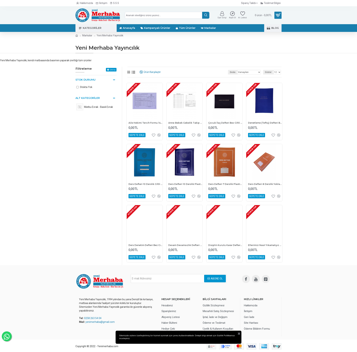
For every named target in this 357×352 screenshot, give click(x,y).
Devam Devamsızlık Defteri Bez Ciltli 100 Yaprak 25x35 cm (185, 245)
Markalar (87, 35)
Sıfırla (112, 69)
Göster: (268, 72)
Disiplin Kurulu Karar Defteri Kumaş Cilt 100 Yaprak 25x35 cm (225, 245)
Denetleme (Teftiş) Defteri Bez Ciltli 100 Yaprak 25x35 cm (265, 122)
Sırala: (233, 72)
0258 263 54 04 (92, 318)
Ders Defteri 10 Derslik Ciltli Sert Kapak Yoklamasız (145, 184)
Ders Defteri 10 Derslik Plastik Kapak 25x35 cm (185, 184)
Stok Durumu (85, 79)
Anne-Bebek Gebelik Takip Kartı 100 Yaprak (185, 122)
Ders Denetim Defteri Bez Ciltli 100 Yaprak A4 (145, 245)
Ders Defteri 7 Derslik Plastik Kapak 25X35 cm (225, 184)
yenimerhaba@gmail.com (100, 321)
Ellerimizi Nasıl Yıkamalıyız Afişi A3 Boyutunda (265, 245)
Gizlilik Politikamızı (175, 343)
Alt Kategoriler (87, 98)
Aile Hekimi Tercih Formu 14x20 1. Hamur (145, 122)
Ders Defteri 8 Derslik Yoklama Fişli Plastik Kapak (265, 184)
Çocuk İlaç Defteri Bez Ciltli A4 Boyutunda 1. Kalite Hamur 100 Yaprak (225, 122)
